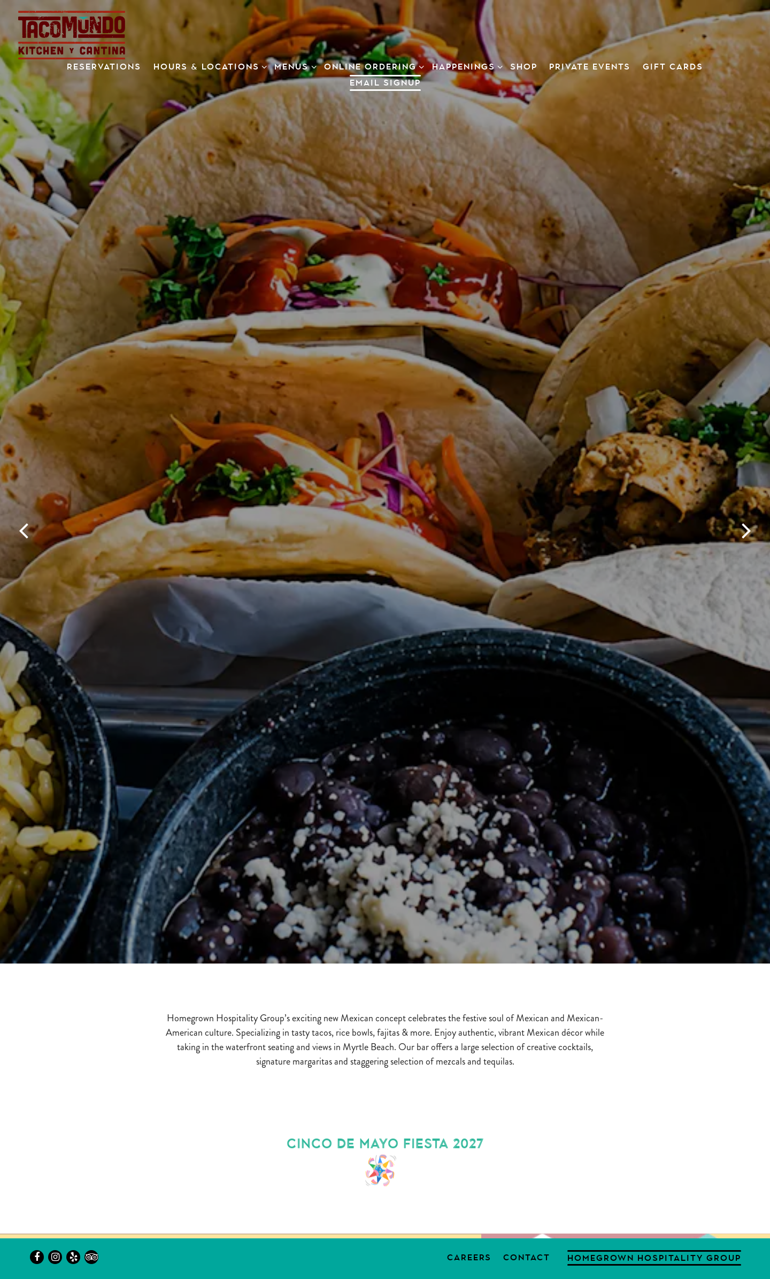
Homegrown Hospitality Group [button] (654, 1258)
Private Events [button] (589, 66)
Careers (469, 1257)
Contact (526, 1257)
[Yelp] (73, 1257)
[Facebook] (37, 1257)
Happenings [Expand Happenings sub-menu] (465, 66)
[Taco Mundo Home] (71, 34)
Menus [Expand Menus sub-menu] (293, 66)
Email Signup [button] (385, 83)
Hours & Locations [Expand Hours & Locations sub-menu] (208, 66)
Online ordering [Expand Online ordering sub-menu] (372, 66)
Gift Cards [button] (673, 66)
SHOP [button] (523, 66)
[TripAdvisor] (91, 1257)
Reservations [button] (104, 66)
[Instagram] (55, 1257)
